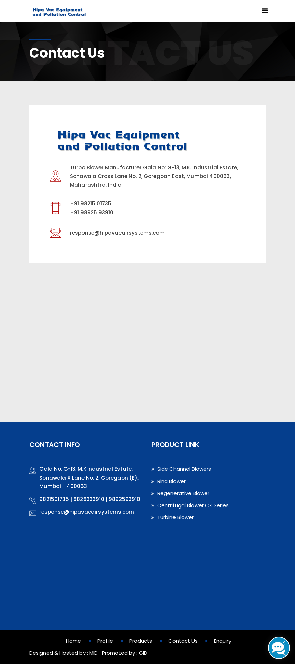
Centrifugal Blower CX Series (190, 505)
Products (140, 640)
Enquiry (222, 640)
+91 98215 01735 (90, 203)
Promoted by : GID (123, 653)
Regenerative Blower (180, 493)
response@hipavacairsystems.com (117, 232)
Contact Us (183, 640)
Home (73, 640)
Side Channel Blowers (181, 468)
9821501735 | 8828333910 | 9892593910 (89, 499)
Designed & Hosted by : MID (63, 653)
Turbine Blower (172, 517)
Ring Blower (168, 481)
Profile (105, 640)
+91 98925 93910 (91, 212)
